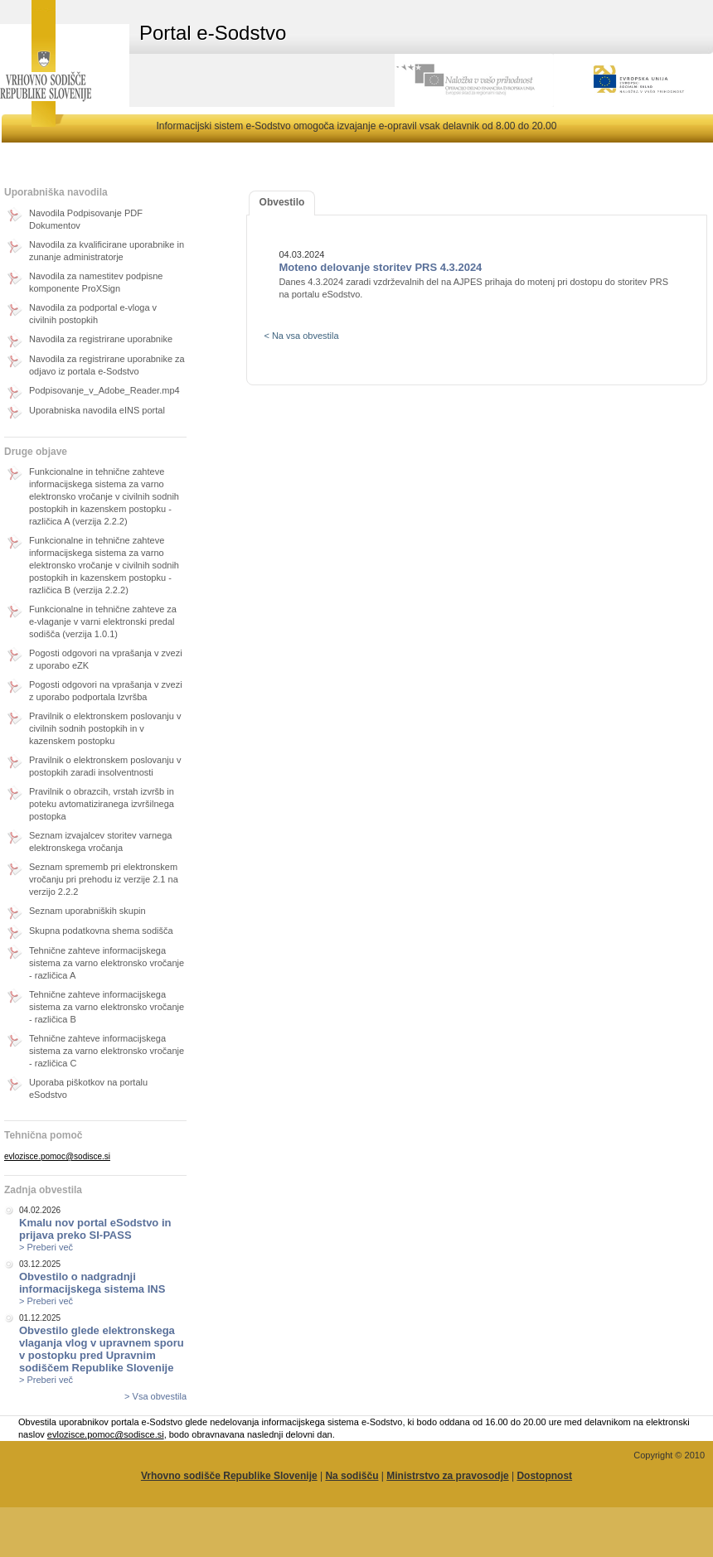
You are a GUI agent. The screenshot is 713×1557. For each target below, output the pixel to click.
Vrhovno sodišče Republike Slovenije (229, 1476)
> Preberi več (46, 1247)
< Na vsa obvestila (301, 336)
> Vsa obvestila (155, 1396)
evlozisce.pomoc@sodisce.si (57, 1156)
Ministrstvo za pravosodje (447, 1476)
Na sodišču (351, 1476)
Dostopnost (544, 1476)
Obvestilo (282, 202)
